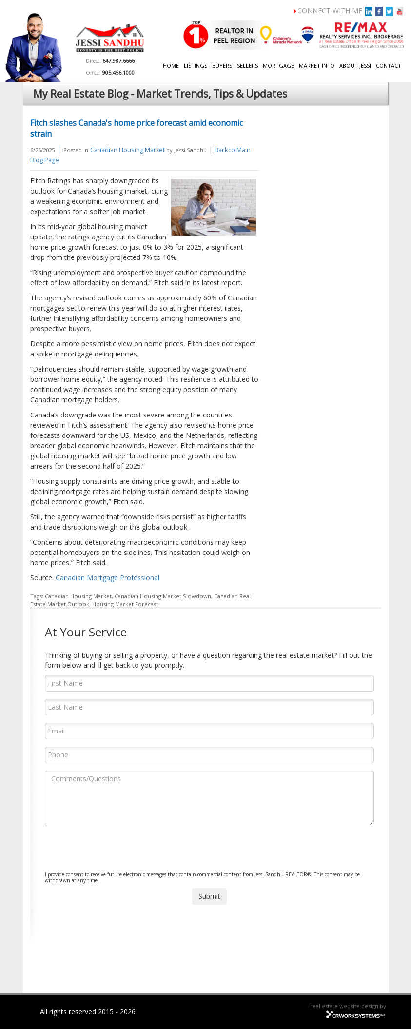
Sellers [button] (247, 65)
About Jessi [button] (355, 65)
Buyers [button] (222, 65)
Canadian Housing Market (127, 150)
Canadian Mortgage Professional (107, 577)
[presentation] (119, 852)
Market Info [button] (316, 65)
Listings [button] (195, 65)
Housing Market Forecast (125, 604)
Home (171, 65)
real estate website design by (348, 1005)
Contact (388, 65)
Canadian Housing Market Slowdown (163, 596)
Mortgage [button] (278, 65)
